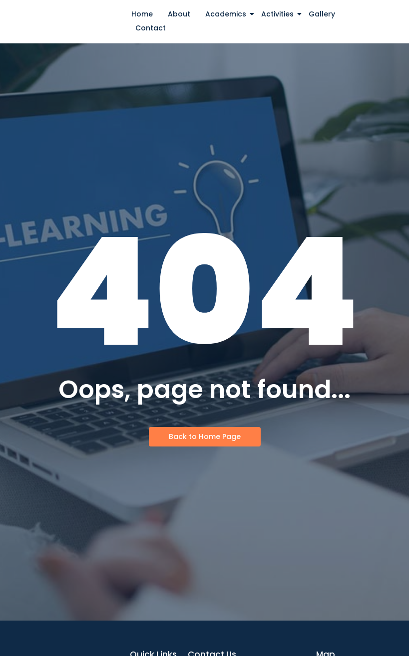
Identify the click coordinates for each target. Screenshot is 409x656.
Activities (279, 14)
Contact (150, 28)
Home (142, 14)
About (179, 14)
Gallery (322, 14)
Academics (227, 14)
